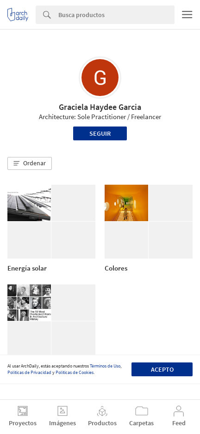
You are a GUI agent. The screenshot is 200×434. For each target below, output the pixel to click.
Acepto (162, 369)
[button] (29, 163)
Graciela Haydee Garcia (100, 107)
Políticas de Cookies (75, 372)
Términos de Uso (105, 366)
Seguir (100, 133)
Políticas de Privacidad (29, 372)
